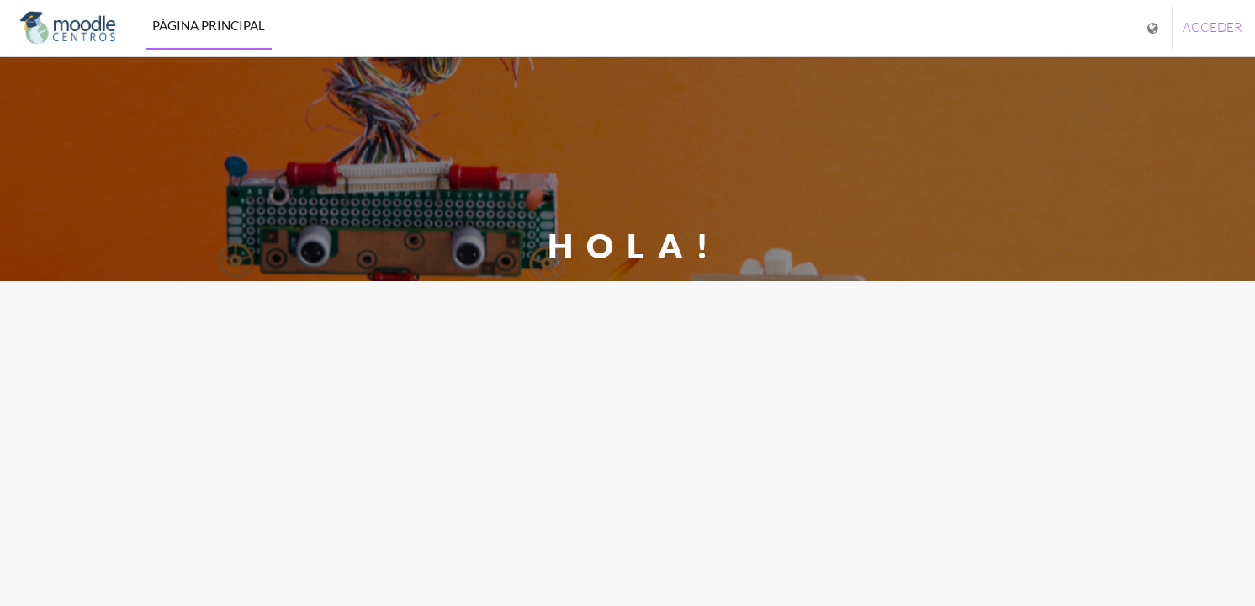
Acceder (1212, 27)
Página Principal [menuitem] (208, 25)
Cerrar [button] (627, 402)
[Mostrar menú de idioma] (1154, 28)
